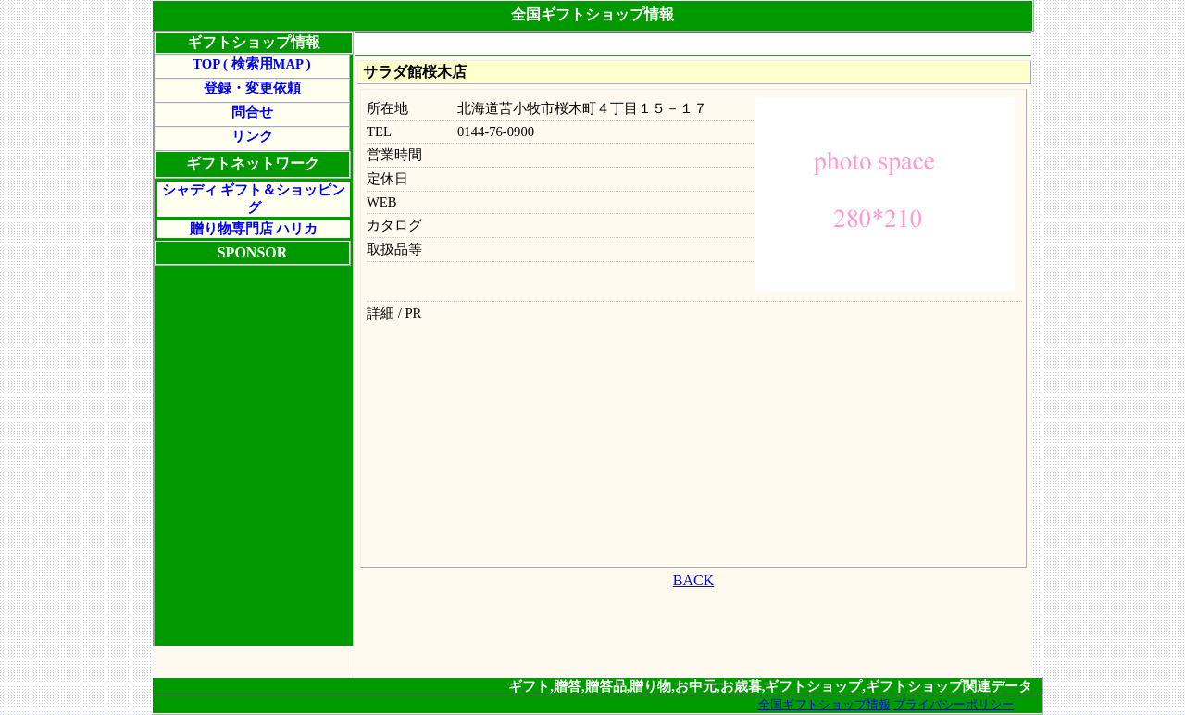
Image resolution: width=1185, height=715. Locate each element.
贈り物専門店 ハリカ (254, 228)
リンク (252, 136)
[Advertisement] (693, 45)
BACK (693, 580)
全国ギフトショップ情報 (824, 704)
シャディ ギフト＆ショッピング (254, 198)
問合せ (252, 112)
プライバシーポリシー (953, 704)
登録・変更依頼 (252, 88)
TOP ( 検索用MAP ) (251, 63)
